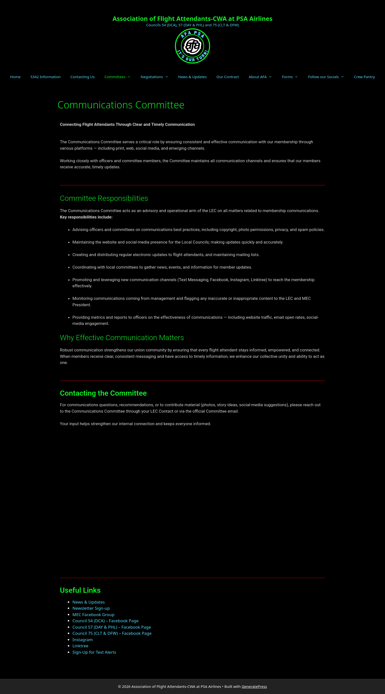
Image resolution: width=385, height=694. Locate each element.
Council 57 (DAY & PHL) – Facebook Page (111, 627)
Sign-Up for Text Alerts (94, 652)
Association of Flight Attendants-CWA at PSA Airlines (192, 18)
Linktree (80, 646)
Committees (120, 76)
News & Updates (192, 76)
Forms (292, 76)
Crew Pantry (364, 76)
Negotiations (157, 76)
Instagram (82, 639)
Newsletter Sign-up (91, 608)
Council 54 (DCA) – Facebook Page (105, 620)
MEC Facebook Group (93, 614)
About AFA (263, 76)
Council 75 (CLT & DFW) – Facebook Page (111, 633)
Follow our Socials (328, 76)
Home (15, 76)
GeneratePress (254, 686)
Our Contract (228, 76)
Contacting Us (82, 76)
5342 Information (45, 76)
